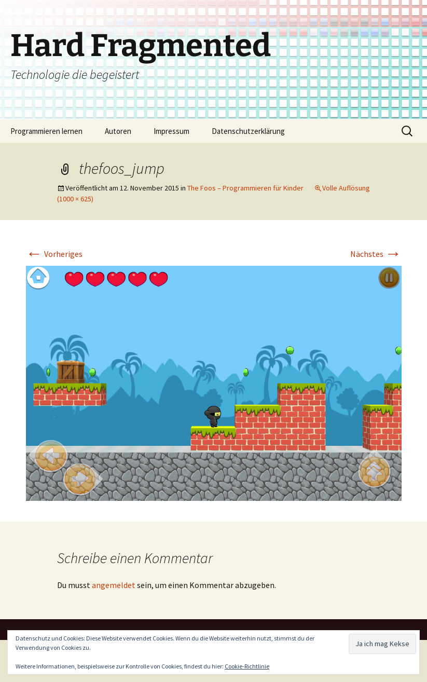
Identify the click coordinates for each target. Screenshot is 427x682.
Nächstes (376, 254)
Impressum (171, 131)
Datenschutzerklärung (248, 131)
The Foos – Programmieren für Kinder (245, 188)
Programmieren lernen (46, 131)
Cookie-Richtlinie (247, 666)
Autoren (118, 131)
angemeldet (113, 585)
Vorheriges (54, 254)
